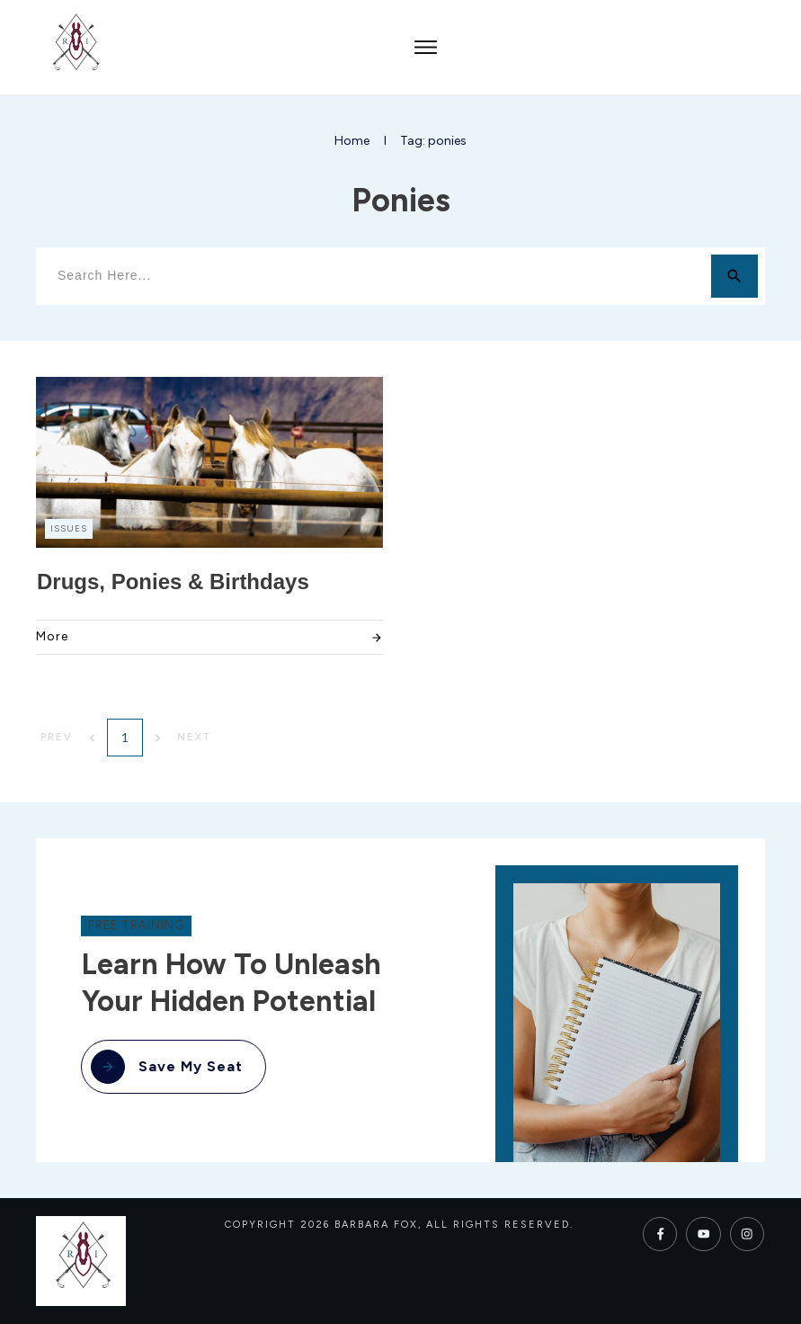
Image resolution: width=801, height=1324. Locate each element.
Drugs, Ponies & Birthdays (173, 581)
